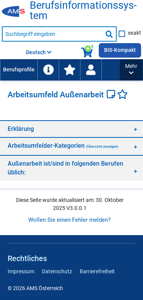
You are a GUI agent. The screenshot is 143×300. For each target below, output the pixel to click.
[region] (71, 128)
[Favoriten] (122, 95)
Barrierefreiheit (97, 271)
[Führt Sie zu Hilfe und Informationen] (48, 70)
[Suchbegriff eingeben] (52, 34)
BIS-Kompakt (120, 50)
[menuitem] (18, 70)
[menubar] (60, 70)
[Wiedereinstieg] (90, 70)
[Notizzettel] (112, 95)
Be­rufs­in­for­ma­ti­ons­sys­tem (83, 10)
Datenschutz (57, 271)
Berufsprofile (19, 69)
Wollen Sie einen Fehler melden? (69, 219)
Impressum (21, 271)
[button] (131, 70)
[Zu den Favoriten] (69, 70)
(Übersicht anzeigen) (102, 146)
